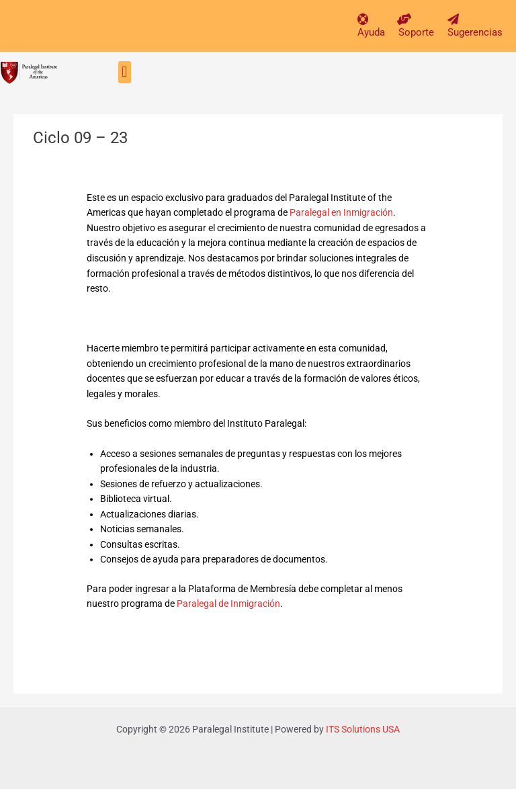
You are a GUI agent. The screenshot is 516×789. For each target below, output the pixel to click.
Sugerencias (475, 32)
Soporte (416, 32)
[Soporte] (404, 19)
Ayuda (371, 32)
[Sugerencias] (453, 19)
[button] (124, 72)
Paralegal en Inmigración (341, 212)
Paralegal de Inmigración (228, 603)
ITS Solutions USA (363, 729)
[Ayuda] (363, 19)
